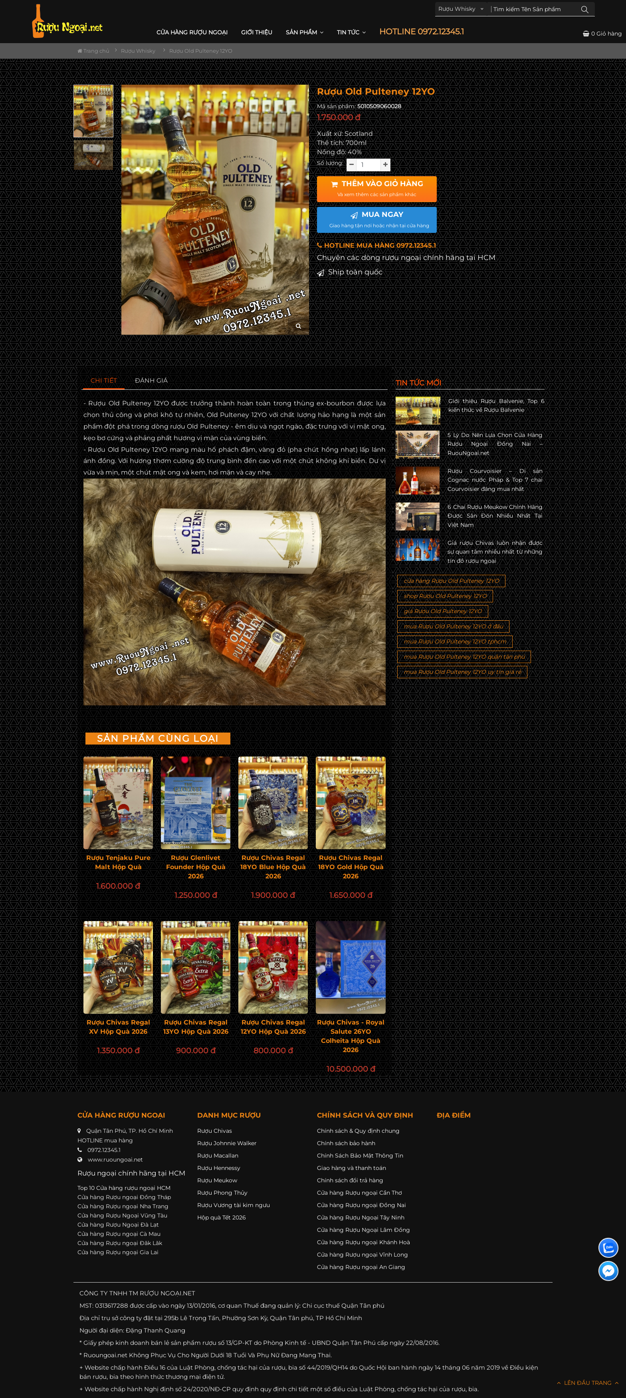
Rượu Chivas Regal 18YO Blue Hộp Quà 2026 (273, 867)
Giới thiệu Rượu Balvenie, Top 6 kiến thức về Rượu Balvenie (496, 405)
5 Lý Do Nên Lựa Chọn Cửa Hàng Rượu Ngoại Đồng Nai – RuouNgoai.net (495, 444)
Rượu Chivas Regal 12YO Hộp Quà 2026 (273, 1027)
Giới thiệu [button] (256, 32)
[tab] (104, 381)
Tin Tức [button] (351, 32)
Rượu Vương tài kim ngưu (233, 1205)
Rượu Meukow (217, 1180)
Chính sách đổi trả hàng (350, 1180)
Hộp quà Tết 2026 (221, 1217)
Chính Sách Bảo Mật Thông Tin (360, 1155)
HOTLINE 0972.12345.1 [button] (421, 31)
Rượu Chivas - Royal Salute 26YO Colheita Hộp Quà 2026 (350, 1036)
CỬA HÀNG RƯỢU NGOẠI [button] (192, 32)
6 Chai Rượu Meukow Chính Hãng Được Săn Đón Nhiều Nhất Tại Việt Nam (495, 515)
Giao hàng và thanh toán (351, 1168)
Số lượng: (330, 163)
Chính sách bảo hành (346, 1143)
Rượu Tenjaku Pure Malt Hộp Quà (118, 862)
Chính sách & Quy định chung (358, 1130)
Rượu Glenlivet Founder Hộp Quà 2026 (196, 867)
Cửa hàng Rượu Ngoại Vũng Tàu (122, 1215)
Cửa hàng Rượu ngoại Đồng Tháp (124, 1197)
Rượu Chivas (214, 1130)
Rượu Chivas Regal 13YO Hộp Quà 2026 (195, 1027)
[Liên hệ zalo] (608, 1248)
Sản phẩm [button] (304, 32)
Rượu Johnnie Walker (227, 1143)
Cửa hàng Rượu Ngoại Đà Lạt (118, 1224)
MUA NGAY (379, 219)
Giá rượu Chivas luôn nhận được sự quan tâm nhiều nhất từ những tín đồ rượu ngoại (495, 551)
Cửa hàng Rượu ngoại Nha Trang (122, 1206)
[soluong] (368, 165)
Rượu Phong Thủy (222, 1192)
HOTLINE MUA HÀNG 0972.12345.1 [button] (376, 245)
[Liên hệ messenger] (608, 1271)
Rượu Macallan (217, 1155)
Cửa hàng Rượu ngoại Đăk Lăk (119, 1243)
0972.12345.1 (104, 1150)
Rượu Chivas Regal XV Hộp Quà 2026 (118, 1027)
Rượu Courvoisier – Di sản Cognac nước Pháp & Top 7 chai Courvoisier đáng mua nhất (495, 479)
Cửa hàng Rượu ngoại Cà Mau (118, 1233)
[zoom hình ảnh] (298, 326)
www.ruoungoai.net (115, 1159)
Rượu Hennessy (218, 1168)
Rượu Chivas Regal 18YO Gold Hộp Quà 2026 (351, 867)
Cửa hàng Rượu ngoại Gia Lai (117, 1252)
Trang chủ (93, 51)
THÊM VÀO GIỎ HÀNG (377, 188)
